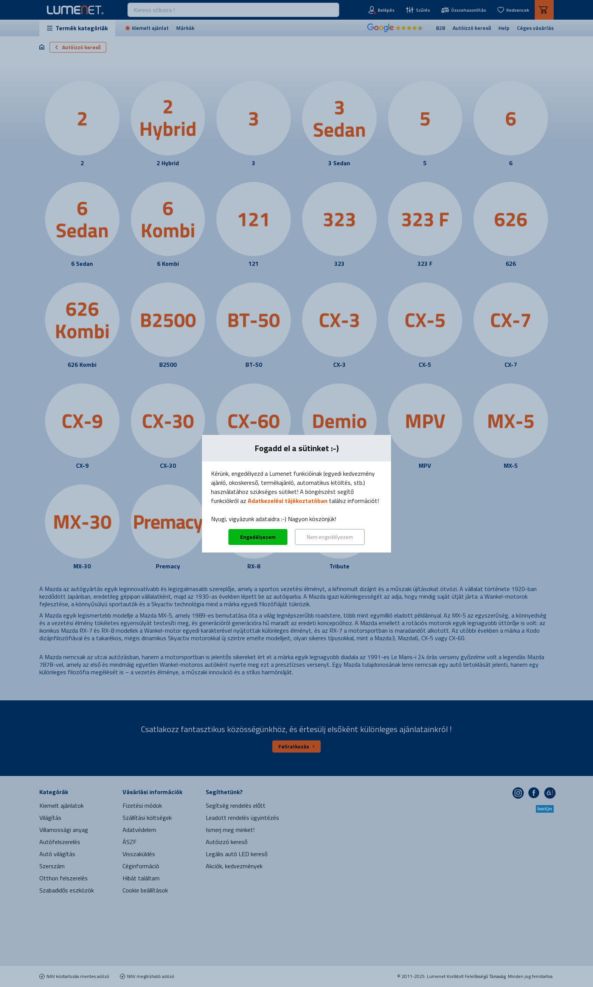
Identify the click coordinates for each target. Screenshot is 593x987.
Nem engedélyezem (330, 537)
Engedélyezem (258, 537)
